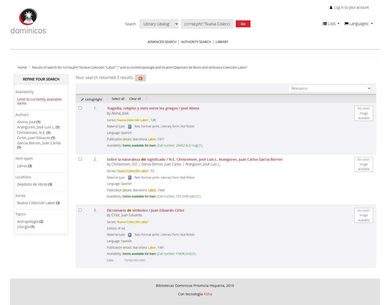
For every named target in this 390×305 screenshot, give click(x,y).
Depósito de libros (32, 184)
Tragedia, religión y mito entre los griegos (153, 108)
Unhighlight (91, 99)
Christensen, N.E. (31, 132)
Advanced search (162, 41)
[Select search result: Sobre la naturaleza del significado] (80, 159)
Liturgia (23, 226)
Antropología (28, 221)
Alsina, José (26, 121)
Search (130, 24)
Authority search (196, 41)
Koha (208, 294)
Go (243, 23)
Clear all (135, 98)
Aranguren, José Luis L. (36, 127)
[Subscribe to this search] (140, 78)
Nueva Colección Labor (36, 202)
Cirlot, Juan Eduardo (33, 137)
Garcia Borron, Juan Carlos (39, 143)
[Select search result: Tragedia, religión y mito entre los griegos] (80, 108)
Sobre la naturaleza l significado (195, 159)
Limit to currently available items (39, 101)
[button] (331, 23)
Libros (22, 165)
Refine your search (41, 79)
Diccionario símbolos (145, 210)
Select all (118, 98)
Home (22, 67)
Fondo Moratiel (135, 260)
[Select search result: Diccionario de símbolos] (80, 210)
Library (222, 41)
